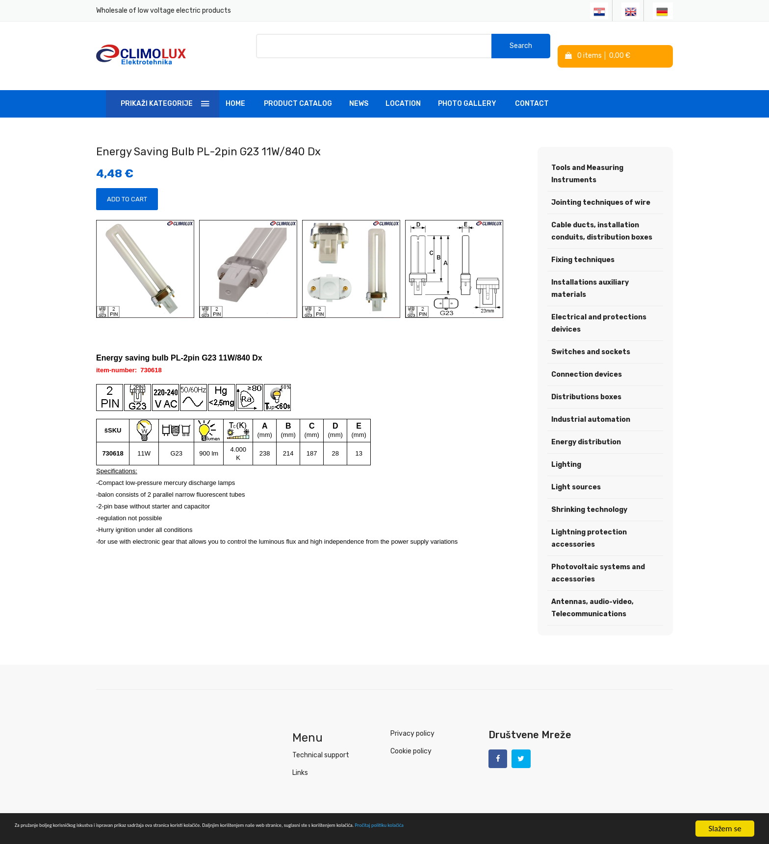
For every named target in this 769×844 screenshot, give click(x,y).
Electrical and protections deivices (598, 309)
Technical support (320, 741)
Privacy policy (412, 720)
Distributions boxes (586, 383)
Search (521, 49)
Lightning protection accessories (589, 524)
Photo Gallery (467, 90)
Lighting (566, 451)
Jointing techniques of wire (600, 189)
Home (235, 90)
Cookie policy (411, 737)
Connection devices (586, 361)
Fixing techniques (583, 246)
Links (300, 759)
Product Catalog (298, 90)
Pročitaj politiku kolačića (623, 829)
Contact (532, 90)
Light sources (576, 473)
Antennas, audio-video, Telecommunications (592, 594)
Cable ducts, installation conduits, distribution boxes (601, 217)
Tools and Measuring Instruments (587, 160)
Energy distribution (586, 428)
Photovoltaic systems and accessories (598, 559)
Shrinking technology (589, 496)
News (358, 90)
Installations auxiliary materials (590, 275)
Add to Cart (127, 185)
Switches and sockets (590, 338)
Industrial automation (590, 406)
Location (403, 90)
